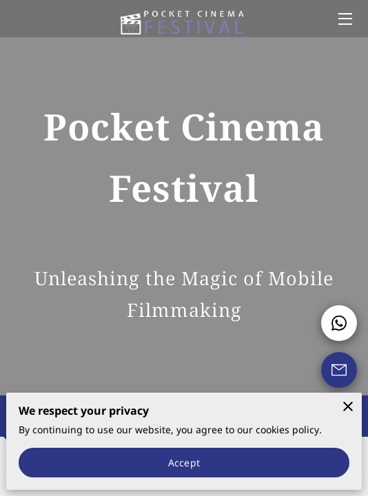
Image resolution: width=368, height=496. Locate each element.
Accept (184, 462)
